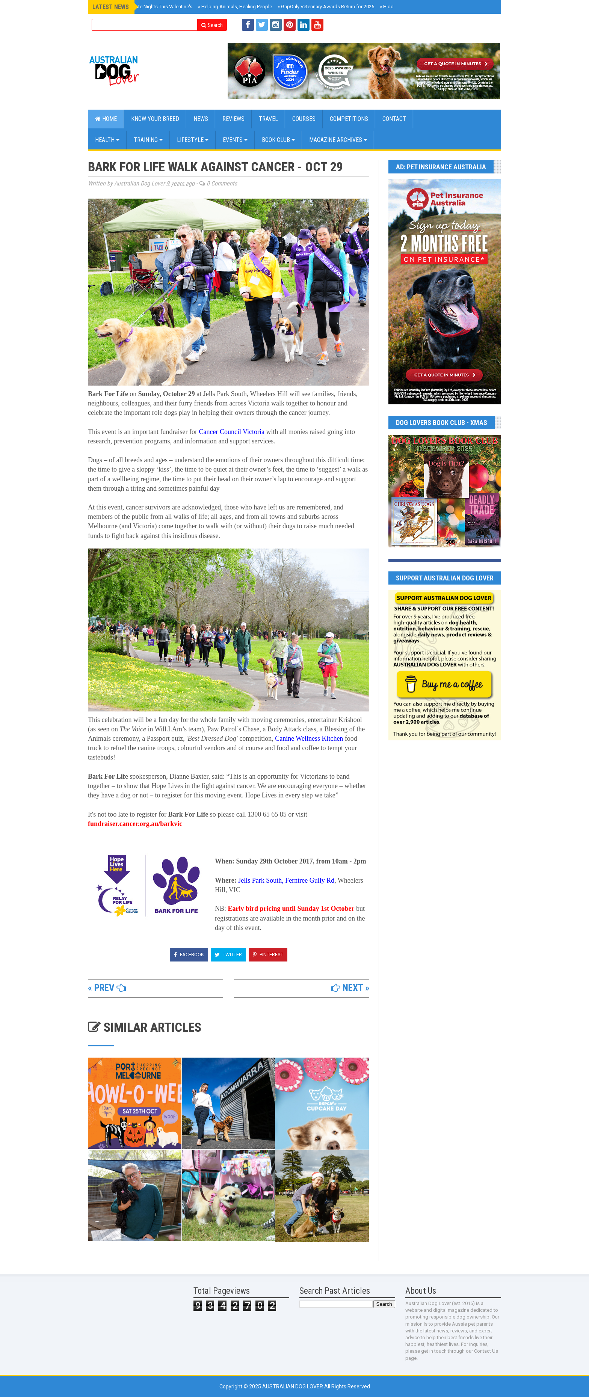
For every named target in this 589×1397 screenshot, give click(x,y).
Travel (268, 118)
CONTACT (394, 118)
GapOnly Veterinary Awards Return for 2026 (326, 6)
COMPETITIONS (349, 118)
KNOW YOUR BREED (155, 118)
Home (106, 118)
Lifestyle (192, 139)
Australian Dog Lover (293, 1386)
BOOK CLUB (278, 139)
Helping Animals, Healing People (235, 6)
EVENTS (235, 139)
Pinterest (268, 954)
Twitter (228, 954)
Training (148, 139)
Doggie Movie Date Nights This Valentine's (144, 6)
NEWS (200, 118)
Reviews (233, 118)
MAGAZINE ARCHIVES (338, 139)
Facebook (189, 954)
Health (107, 139)
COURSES (304, 118)
